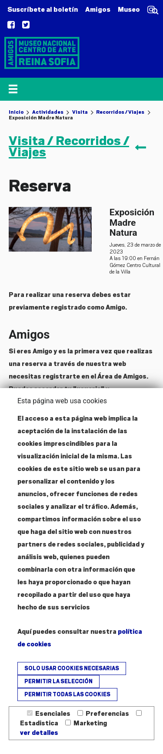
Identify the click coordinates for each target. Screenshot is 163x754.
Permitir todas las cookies (67, 694)
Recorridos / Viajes (120, 112)
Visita (80, 112)
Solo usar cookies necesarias (71, 668)
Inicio (16, 112)
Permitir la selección (58, 681)
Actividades (47, 112)
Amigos (97, 9)
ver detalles (39, 733)
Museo (129, 9)
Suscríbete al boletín (42, 9)
